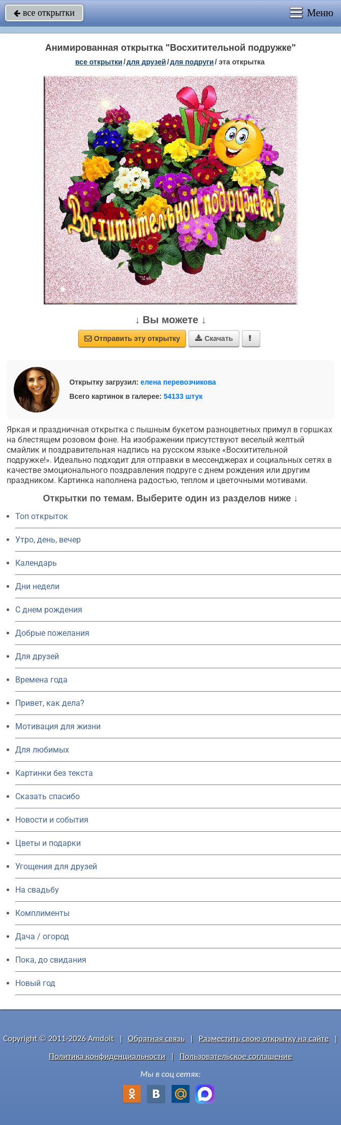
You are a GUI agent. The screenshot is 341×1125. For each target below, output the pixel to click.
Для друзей (37, 656)
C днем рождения (48, 610)
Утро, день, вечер (48, 539)
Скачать (214, 338)
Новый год (35, 983)
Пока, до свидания (50, 960)
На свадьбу (37, 890)
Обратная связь (156, 1038)
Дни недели (37, 586)
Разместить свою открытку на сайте (264, 1038)
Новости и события (51, 820)
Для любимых (42, 750)
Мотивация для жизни (58, 726)
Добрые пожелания (52, 633)
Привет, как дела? (49, 703)
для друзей (146, 62)
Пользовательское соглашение (235, 1056)
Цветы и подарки (48, 843)
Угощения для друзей (56, 866)
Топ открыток (41, 516)
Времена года (41, 680)
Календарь (36, 563)
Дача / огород (42, 936)
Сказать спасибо (47, 796)
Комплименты (42, 913)
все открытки (44, 13)
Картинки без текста (54, 773)
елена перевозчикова (178, 382)
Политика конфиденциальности (107, 1056)
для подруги (192, 62)
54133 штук (183, 396)
